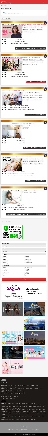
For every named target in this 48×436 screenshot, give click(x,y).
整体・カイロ (4, 390)
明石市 (41, 411)
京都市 (6, 403)
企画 (17, 396)
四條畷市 (30, 406)
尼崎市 (34, 411)
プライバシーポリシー (31, 429)
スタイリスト (10, 385)
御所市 (3, 417)
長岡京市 (9, 403)
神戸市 (23, 409)
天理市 (36, 416)
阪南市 (7, 406)
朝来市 (44, 411)
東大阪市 (19, 408)
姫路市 (24, 411)
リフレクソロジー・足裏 (38, 388)
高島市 (38, 412)
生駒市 (12, 416)
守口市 (43, 406)
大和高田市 (32, 416)
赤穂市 (3, 411)
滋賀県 (2, 412)
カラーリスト (33, 385)
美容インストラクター (12, 390)
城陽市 (20, 403)
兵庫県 (2, 409)
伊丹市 (13, 411)
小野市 (31, 411)
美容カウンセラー (20, 390)
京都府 (2, 403)
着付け (23, 393)
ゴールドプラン (4, 382)
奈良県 (2, 416)
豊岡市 (43, 409)
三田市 (30, 409)
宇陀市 (42, 416)
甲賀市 (17, 412)
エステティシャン (12, 388)
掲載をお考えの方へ (11, 429)
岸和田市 (12, 408)
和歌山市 (18, 419)
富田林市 (3, 408)
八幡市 (23, 403)
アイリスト (15, 387)
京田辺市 (27, 403)
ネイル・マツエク (4, 387)
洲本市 (13, 409)
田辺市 (10, 419)
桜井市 (6, 416)
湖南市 (13, 412)
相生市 (20, 409)
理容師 (37, 385)
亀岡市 (35, 403)
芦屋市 (33, 409)
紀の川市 (13, 419)
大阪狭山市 (39, 406)
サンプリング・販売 (8, 398)
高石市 (13, 406)
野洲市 (32, 412)
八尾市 (20, 406)
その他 (2, 398)
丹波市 (10, 411)
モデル (14, 398)
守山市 (45, 412)
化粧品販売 (23, 391)
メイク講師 (18, 391)
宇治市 (17, 403)
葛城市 (16, 416)
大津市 (42, 412)
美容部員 (2, 391)
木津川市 (31, 403)
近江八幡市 (28, 412)
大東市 (34, 406)
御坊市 (25, 419)
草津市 (23, 412)
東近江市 (6, 412)
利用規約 (37, 429)
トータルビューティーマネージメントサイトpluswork (21, 434)
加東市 (21, 411)
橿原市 (9, 416)
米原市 (20, 412)
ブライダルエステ (9, 393)
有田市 (32, 419)
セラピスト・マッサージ (21, 388)
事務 (15, 396)
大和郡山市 (27, 416)
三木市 (17, 409)
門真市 (3, 406)
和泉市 (27, 406)
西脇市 (40, 409)
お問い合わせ (18, 429)
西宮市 (37, 409)
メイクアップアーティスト (10, 391)
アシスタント (22, 385)
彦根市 (3, 414)
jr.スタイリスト (16, 385)
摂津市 (16, 408)
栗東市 (10, 412)
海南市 (6, 419)
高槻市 (10, 406)
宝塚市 (28, 411)
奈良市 (39, 416)
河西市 (6, 409)
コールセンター (10, 396)
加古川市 (17, 411)
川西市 (38, 411)
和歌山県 (2, 419)
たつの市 (9, 409)
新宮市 (28, 419)
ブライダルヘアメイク (17, 393)
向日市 (13, 403)
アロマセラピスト (29, 388)
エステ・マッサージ (4, 388)
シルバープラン (4, 383)
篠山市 (27, 409)
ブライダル (3, 393)
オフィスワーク (4, 396)
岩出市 (22, 419)
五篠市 (23, 416)
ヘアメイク (28, 385)
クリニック (3, 395)
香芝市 (19, 416)
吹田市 (23, 406)
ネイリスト (11, 387)
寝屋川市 (8, 408)
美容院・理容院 (4, 385)
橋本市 (35, 419)
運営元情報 (24, 429)
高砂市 (7, 411)
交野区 (17, 406)
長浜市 (35, 412)
